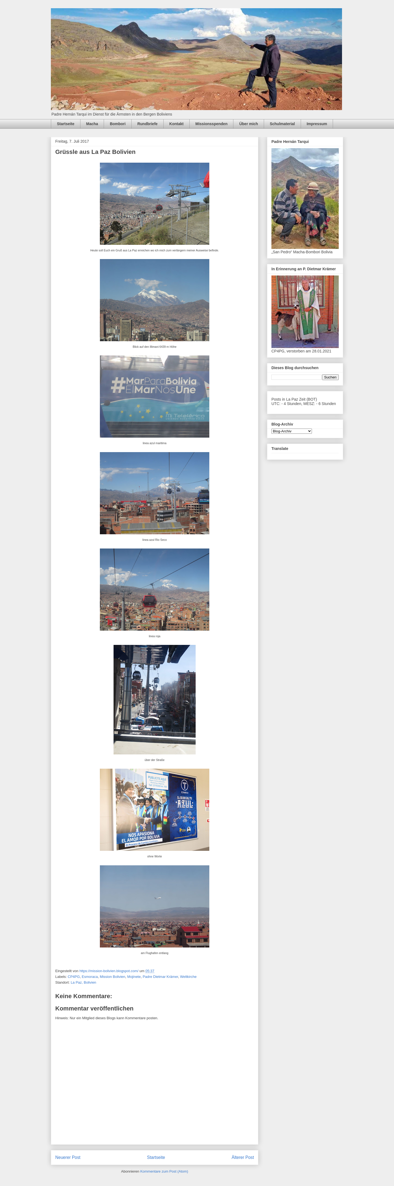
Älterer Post (243, 1157)
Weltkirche (188, 977)
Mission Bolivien (112, 977)
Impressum (317, 124)
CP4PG (74, 977)
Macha (92, 124)
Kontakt (176, 124)
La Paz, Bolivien (83, 982)
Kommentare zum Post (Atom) (164, 1171)
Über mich (248, 124)
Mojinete (134, 977)
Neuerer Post (67, 1157)
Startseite (65, 124)
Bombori (118, 124)
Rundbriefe (147, 124)
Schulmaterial (282, 124)
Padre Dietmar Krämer (160, 977)
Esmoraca (90, 977)
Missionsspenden (211, 124)
